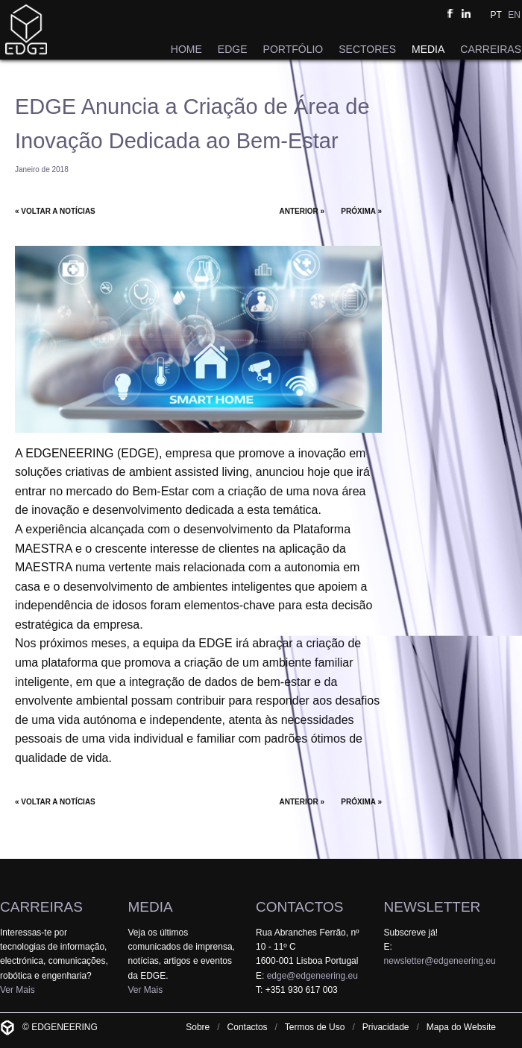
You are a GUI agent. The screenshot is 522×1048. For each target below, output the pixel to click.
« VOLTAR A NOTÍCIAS (55, 211)
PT (496, 15)
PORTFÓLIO (293, 49)
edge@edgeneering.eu (312, 976)
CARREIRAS (490, 49)
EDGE (233, 49)
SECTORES (367, 49)
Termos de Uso (315, 1027)
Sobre (198, 1027)
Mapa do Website (461, 1027)
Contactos (247, 1027)
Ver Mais (17, 990)
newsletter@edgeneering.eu (440, 961)
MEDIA (428, 49)
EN (514, 15)
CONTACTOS (300, 907)
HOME (186, 49)
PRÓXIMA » (361, 211)
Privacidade (385, 1027)
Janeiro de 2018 (42, 169)
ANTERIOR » (302, 211)
